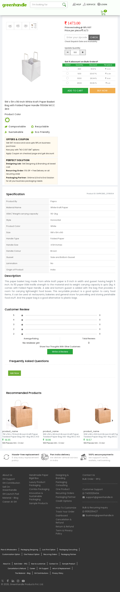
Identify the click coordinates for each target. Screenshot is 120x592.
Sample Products (38, 503)
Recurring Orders (65, 493)
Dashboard (62, 515)
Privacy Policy (57, 573)
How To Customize (66, 507)
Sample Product (68, 564)
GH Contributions (41, 573)
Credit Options (64, 501)
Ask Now (14, 373)
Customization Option (11, 554)
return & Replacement (61, 569)
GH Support (8, 479)
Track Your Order (65, 511)
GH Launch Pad (10, 493)
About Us (7, 475)
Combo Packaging (39, 489)
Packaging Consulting (62, 484)
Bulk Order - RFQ (91, 479)
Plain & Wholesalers (9, 550)
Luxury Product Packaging (37, 484)
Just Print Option (48, 550)
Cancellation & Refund (17, 569)
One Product (63, 489)
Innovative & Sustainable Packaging (36, 496)
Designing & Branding (62, 476)
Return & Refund (65, 526)
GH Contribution (11, 482)
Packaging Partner (66, 497)
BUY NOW (102, 90)
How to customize (38, 564)
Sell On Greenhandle (9, 488)
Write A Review (60, 351)
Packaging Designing (29, 550)
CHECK (94, 37)
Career (32, 569)
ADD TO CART (75, 90)
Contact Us (88, 475)
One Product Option (32, 554)
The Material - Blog (22, 573)
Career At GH (9, 501)
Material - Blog (10, 497)
